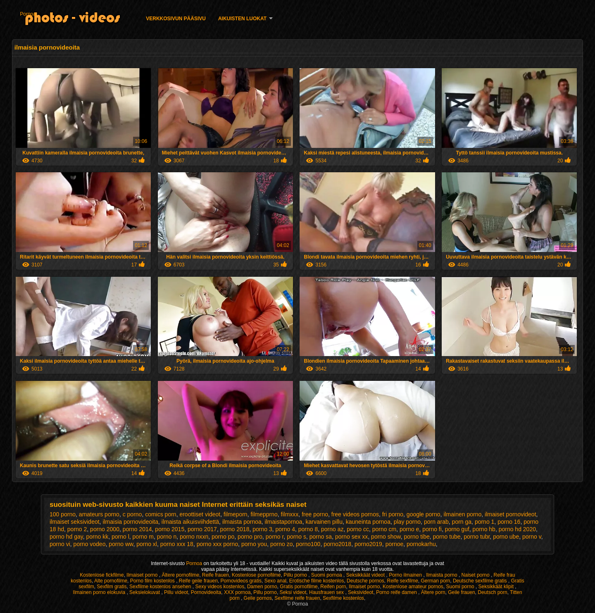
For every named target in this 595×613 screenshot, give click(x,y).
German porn (435, 581)
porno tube (447, 536)
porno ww (121, 544)
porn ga (461, 521)
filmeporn (236, 514)
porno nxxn (194, 536)
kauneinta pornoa (368, 521)
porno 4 (285, 529)
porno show (386, 536)
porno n (166, 536)
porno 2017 (202, 529)
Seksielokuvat (145, 592)
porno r (275, 536)
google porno (423, 514)
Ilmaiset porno (142, 575)
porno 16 (508, 521)
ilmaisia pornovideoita (130, 521)
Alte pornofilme (110, 581)
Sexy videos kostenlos (220, 586)
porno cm (384, 529)
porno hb (484, 529)
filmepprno (263, 514)
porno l (120, 536)
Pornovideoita (206, 592)
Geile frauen (461, 592)
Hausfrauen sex (327, 592)
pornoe (395, 544)
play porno (407, 521)
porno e (409, 529)
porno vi (60, 544)
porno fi (432, 529)
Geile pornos (258, 598)
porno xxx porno (217, 544)
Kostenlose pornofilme (256, 575)
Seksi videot (293, 592)
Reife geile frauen (198, 581)
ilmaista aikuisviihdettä (190, 521)
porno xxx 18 (176, 544)
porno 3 (262, 529)
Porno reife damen (397, 592)
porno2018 (337, 544)
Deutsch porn (492, 592)
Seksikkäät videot (366, 575)
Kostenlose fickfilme (102, 575)
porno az (332, 529)
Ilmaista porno (442, 575)
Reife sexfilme (402, 581)
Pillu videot (176, 592)
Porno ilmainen (406, 575)
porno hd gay (66, 536)
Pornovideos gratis (241, 581)
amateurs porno (99, 514)
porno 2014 (137, 529)
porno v (531, 536)
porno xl (146, 544)
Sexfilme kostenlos (343, 598)
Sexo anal (275, 581)
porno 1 (484, 521)
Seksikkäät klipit (496, 586)
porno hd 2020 (517, 529)
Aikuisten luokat (242, 18)
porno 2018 (235, 529)
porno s (296, 536)
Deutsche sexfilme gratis (480, 581)
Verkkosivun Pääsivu (176, 18)
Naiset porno (476, 575)
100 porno (63, 514)
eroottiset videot (199, 514)
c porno (132, 514)
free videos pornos (355, 514)
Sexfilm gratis (111, 586)
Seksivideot (360, 592)
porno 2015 (169, 529)
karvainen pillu (324, 521)
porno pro (250, 536)
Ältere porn (433, 592)
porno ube (506, 536)
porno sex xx (351, 536)
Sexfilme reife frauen (297, 598)
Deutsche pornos (365, 581)
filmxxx (290, 514)
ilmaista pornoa (242, 521)
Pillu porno (295, 575)
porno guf (457, 529)
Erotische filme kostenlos (316, 581)
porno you (254, 544)
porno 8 (308, 529)
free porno (315, 514)
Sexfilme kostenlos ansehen (161, 586)
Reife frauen (215, 575)
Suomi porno (461, 586)
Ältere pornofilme (180, 575)
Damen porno (262, 586)
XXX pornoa (237, 592)
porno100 (308, 544)
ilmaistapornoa (283, 521)
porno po (223, 536)
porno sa (320, 536)
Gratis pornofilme (298, 586)
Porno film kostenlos (153, 581)
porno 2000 (104, 529)
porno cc (358, 529)
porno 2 (77, 529)
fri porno (392, 514)
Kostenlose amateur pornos (413, 586)
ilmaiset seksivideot (75, 521)
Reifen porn (333, 586)
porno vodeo (90, 544)
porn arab (436, 521)
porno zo (281, 544)
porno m (143, 536)
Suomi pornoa (327, 575)
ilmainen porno (462, 514)
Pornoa (28, 14)
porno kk (97, 536)
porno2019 (368, 544)
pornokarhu (421, 544)
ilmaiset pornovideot (510, 514)
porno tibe (416, 536)
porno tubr (477, 536)
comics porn (160, 514)
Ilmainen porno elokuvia (99, 592)
